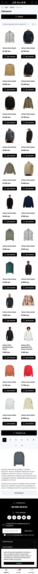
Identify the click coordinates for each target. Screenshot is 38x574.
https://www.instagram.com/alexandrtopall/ (9, 517)
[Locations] (32, 2)
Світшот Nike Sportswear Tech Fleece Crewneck (26, 347)
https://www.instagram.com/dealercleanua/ (19, 517)
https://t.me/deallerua (24, 517)
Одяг (6, 7)
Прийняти (19, 563)
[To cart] (10, 56)
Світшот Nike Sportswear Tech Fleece (8, 347)
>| (22, 445)
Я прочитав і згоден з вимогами (20, 535)
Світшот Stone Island (9, 48)
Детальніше (17, 559)
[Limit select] (34, 24)
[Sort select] (15, 24)
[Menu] (3, 2)
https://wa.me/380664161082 (28, 517)
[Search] (6, 2)
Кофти (12, 7)
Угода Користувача (18, 535)
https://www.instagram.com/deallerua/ (14, 517)
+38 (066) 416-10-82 (19, 507)
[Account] (36, 2)
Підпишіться (28, 531)
